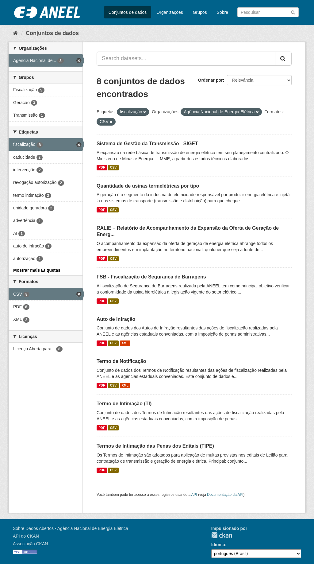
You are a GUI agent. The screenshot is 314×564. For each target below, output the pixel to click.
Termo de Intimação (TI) (124, 403)
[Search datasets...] (186, 59)
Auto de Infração (116, 319)
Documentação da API (225, 494)
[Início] (15, 33)
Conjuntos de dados (128, 12)
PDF (101, 167)
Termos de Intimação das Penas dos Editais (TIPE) (155, 446)
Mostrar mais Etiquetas (36, 270)
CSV (113, 167)
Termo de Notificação (121, 361)
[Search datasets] (268, 12)
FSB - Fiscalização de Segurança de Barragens (151, 276)
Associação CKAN (30, 543)
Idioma (218, 544)
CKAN (221, 535)
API (194, 494)
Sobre (222, 12)
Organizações (169, 12)
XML (125, 343)
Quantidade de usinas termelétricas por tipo (148, 186)
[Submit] (293, 11)
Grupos (200, 12)
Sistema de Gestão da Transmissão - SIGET (147, 143)
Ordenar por (210, 80)
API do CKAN (26, 536)
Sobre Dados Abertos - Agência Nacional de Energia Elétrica (70, 528)
